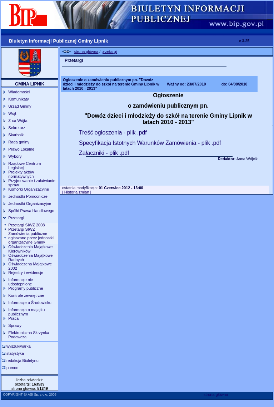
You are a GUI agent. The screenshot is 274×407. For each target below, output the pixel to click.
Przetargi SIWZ (21, 229)
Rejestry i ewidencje (25, 272)
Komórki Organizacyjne (28, 189)
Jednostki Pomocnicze (27, 196)
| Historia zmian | (76, 192)
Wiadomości (19, 92)
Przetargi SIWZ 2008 (26, 225)
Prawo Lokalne (21, 149)
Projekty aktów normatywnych (21, 174)
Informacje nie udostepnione (20, 282)
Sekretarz (16, 128)
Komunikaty (18, 99)
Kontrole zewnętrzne (26, 295)
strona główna (216, 394)
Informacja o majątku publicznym (26, 312)
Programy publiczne (25, 288)
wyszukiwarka (18, 346)
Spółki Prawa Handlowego (31, 211)
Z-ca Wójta (17, 120)
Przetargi (16, 218)
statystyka (15, 353)
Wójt (12, 113)
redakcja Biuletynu (22, 360)
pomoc (12, 368)
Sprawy (14, 325)
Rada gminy (18, 142)
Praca (13, 318)
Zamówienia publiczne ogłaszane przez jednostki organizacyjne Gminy (31, 237)
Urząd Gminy (19, 106)
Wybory (14, 156)
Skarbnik (16, 135)
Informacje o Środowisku (29, 302)
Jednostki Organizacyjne (29, 203)
